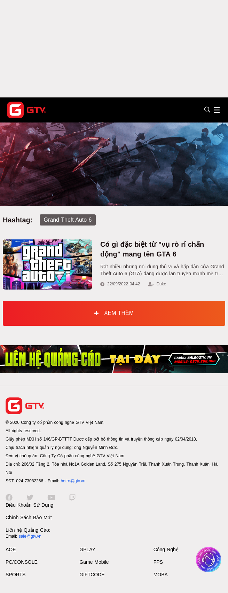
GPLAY (87, 549)
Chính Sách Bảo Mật (29, 517)
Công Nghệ (166, 549)
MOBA (161, 574)
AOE (11, 549)
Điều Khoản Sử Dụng (29, 505)
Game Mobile (94, 562)
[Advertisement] (114, 48)
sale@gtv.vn (30, 536)
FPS (158, 562)
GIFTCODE (91, 574)
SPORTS (15, 574)
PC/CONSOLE (22, 562)
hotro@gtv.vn (73, 481)
